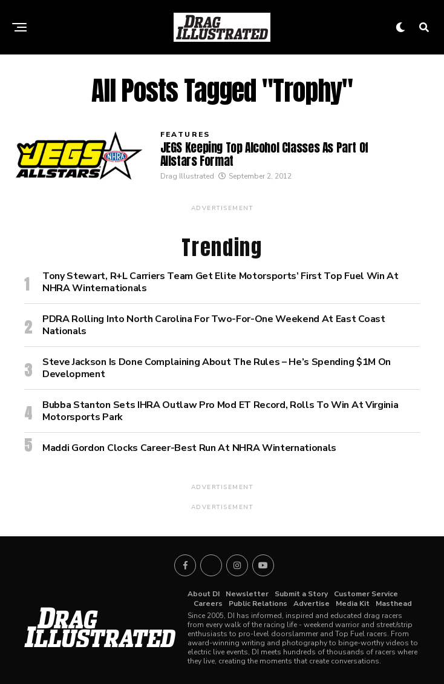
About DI (204, 594)
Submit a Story (301, 594)
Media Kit (353, 603)
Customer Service (366, 594)
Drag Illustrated (187, 176)
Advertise (311, 603)
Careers (208, 603)
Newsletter (247, 594)
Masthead (394, 603)
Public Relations (258, 603)
